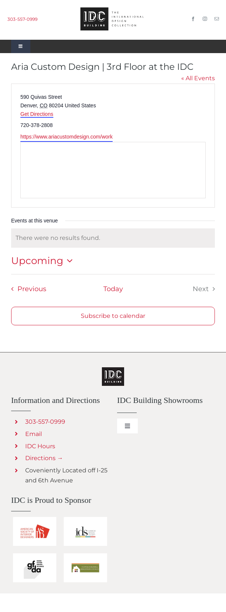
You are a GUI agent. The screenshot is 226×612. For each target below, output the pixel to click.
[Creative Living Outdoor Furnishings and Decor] (113, 370)
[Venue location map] (113, 170)
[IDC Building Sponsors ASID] (34, 519)
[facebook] (193, 19)
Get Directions (36, 114)
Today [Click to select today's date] (113, 289)
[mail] (217, 19)
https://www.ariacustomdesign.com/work (66, 137)
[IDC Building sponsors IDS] (85, 519)
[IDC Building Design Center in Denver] (112, 10)
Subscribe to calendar (113, 315)
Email (33, 433)
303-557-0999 (22, 19)
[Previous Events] (26, 289)
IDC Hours (40, 446)
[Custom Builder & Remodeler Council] (85, 556)
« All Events (198, 78)
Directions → (44, 458)
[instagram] (205, 19)
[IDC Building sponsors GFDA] (34, 556)
